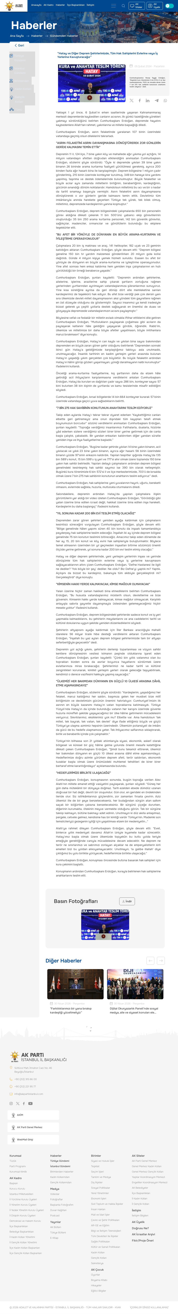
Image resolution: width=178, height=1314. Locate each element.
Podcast (55, 1215)
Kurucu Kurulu (17, 1189)
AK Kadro (49, 5)
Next (161, 961)
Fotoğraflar (56, 1199)
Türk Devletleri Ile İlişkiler (104, 1236)
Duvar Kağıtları (58, 1210)
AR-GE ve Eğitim (100, 1225)
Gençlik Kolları (99, 1258)
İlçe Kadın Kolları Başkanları (25, 1248)
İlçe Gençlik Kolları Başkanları (26, 1253)
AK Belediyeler (140, 1188)
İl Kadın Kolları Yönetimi (22, 1237)
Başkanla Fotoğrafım (61, 1205)
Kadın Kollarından (60, 1177)
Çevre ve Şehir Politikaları (105, 1220)
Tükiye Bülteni (58, 1232)
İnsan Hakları (98, 1209)
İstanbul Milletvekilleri (21, 1194)
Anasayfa (36, 5)
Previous (150, 961)
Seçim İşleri (97, 1172)
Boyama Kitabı (99, 1280)
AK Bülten (55, 1227)
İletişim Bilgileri (140, 1215)
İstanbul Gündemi (60, 1166)
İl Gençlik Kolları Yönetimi (23, 1242)
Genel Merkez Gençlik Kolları (147, 1172)
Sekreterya (97, 1263)
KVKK (117, 1308)
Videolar (54, 1194)
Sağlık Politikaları (100, 1241)
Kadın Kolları (98, 1252)
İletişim (90, 5)
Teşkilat (95, 1166)
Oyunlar (95, 1275)
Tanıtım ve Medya (101, 1177)
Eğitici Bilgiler (98, 1291)
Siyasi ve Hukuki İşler (102, 1161)
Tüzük (13, 1161)
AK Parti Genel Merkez (144, 1161)
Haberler (60, 5)
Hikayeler (96, 1285)
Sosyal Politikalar (100, 1188)
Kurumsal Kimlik (18, 1172)
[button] (33, 1115)
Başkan (14, 1183)
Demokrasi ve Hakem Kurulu (25, 1221)
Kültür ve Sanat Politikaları (105, 1247)
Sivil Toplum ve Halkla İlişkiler (107, 1204)
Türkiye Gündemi (59, 1161)
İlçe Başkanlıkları (76, 5)
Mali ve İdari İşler (100, 1215)
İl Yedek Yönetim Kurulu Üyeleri (27, 1210)
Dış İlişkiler (97, 1182)
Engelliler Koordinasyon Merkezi (149, 1182)
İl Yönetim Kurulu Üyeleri (23, 1205)
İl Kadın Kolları (139, 1198)
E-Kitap (54, 1238)
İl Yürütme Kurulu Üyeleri (23, 1199)
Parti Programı (18, 1166)
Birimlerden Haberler (61, 1172)
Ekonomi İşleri (98, 1198)
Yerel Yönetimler (100, 1193)
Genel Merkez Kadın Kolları (146, 1166)
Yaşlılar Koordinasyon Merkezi (148, 1177)
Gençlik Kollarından (60, 1182)
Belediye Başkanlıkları (22, 1232)
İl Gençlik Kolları (140, 1204)
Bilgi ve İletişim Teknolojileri (106, 1231)
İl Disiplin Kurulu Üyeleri (22, 1215)
